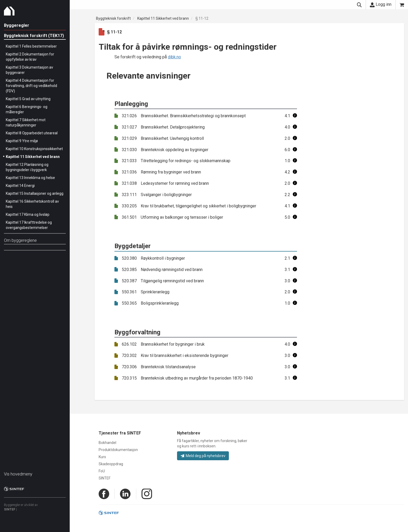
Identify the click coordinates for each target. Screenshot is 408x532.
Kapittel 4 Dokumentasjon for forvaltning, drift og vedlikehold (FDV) (31, 85)
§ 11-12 (201, 18)
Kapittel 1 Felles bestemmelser (31, 46)
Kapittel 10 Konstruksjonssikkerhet (34, 149)
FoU (102, 471)
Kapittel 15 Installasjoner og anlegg (34, 193)
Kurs (102, 457)
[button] (295, 115)
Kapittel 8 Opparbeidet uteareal (32, 133)
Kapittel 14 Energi (20, 185)
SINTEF (9, 509)
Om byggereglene (20, 240)
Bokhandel (107, 443)
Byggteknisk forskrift (113, 18)
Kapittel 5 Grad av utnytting (28, 99)
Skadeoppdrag (111, 464)
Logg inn (380, 4)
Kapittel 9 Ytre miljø (22, 141)
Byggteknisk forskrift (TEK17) (34, 35)
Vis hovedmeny (18, 474)
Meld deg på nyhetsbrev (202, 456)
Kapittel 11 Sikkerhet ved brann (33, 157)
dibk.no (174, 56)
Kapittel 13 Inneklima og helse (30, 178)
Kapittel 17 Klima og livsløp (27, 214)
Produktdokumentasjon (118, 450)
